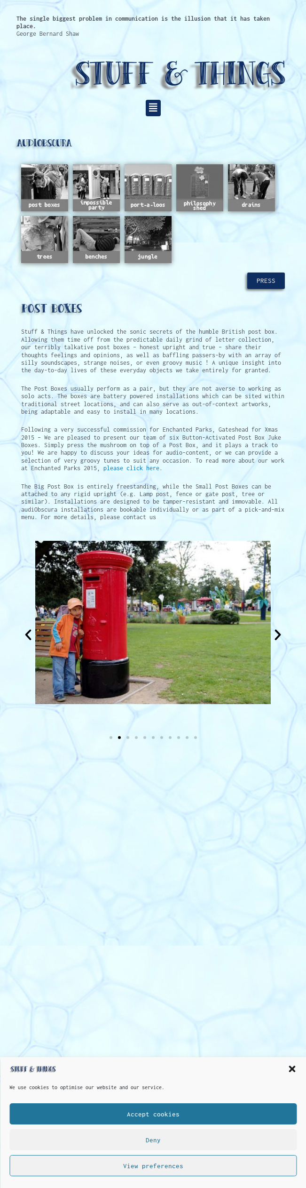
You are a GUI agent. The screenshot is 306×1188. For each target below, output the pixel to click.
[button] (292, 1069)
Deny (153, 1140)
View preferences (153, 1166)
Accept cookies (153, 1114)
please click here (131, 468)
